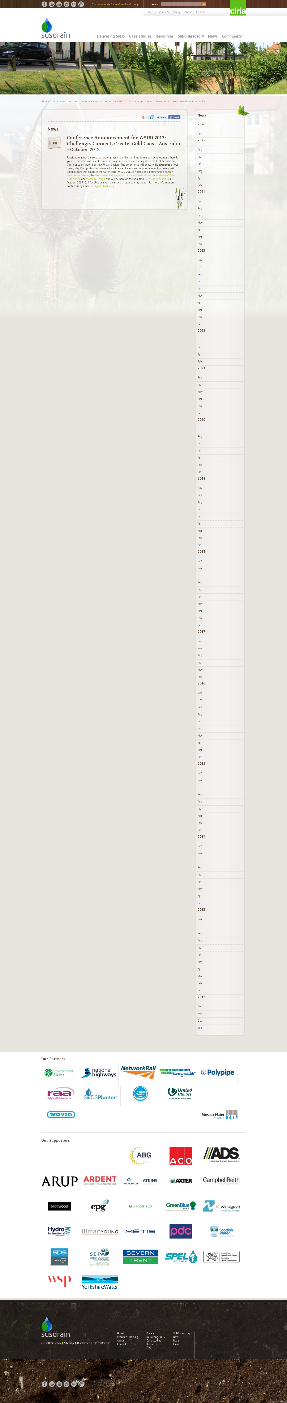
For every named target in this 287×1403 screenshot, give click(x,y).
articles (73, 101)
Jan (199, 133)
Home (149, 12)
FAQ (148, 1347)
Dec (200, 201)
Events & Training (169, 12)
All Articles (59, 101)
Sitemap (69, 1343)
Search (154, 4)
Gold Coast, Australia (157, 179)
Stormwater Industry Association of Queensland (123, 175)
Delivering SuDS (111, 36)
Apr (199, 178)
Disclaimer (83, 1343)
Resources (165, 36)
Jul (199, 156)
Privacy (150, 1333)
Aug (200, 149)
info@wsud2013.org (102, 186)
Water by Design (95, 179)
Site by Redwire (101, 1343)
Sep (200, 274)
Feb (200, 185)
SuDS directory (191, 36)
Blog (176, 1340)
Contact (200, 12)
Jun (199, 164)
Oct (200, 267)
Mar (200, 237)
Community (232, 36)
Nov (200, 260)
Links (176, 1344)
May (200, 171)
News (213, 36)
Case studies (140, 36)
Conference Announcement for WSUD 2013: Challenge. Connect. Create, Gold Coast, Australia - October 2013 (143, 101)
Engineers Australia (78, 175)
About (188, 12)
